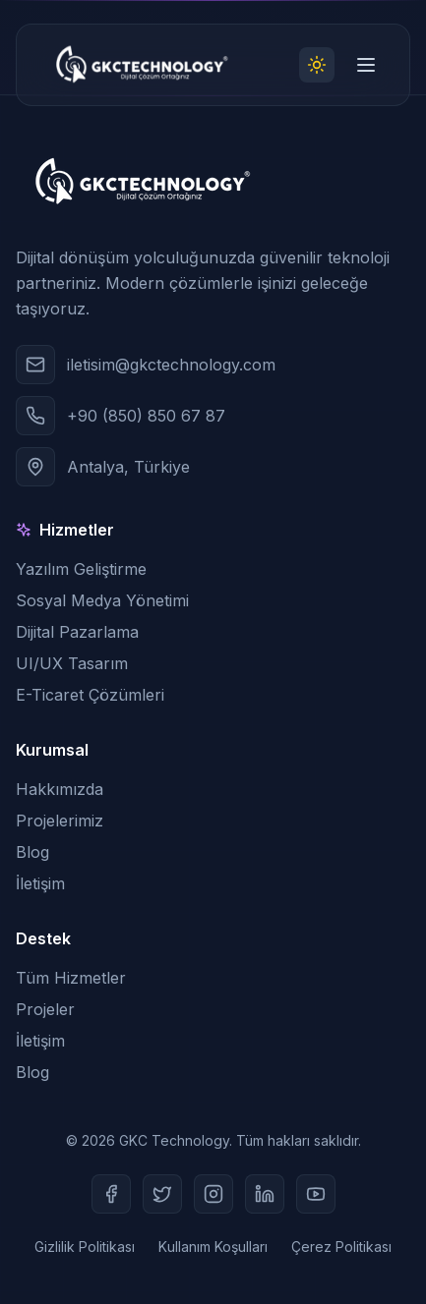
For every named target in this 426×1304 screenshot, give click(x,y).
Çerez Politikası (341, 1246)
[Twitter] (162, 1194)
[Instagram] (213, 1194)
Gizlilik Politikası (84, 1246)
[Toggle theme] (317, 65)
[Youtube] (315, 1194)
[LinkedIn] (264, 1194)
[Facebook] (111, 1194)
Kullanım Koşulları (213, 1246)
